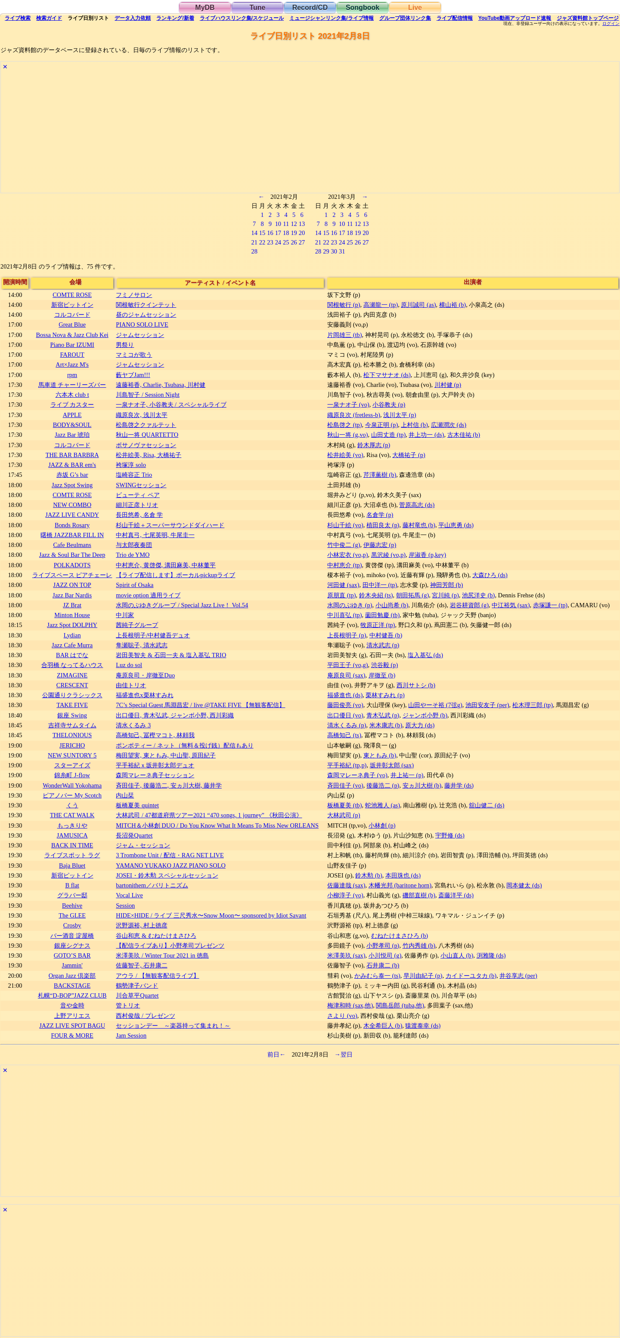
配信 (455, 18)
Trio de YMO (132, 554)
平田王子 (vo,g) (347, 664)
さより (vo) (342, 1015)
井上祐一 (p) (407, 775)
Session (125, 905)
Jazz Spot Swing (72, 485)
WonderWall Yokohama (72, 785)
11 (286, 223)
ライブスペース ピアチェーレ (72, 575)
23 (270, 242)
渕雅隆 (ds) (491, 955)
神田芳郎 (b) (446, 584)
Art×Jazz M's (72, 364)
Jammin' (72, 965)
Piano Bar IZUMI (72, 344)
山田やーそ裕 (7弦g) (435, 704)
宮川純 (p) (445, 595)
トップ (588, 18)
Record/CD (310, 7)
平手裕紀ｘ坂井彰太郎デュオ (155, 765)
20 (302, 232)
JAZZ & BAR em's (72, 464)
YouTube (515, 18)
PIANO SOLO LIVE (142, 324)
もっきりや (72, 825)
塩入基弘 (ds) (425, 655)
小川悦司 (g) (385, 955)
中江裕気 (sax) (511, 605)
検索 (18, 18)
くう (72, 805)
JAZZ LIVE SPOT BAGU (72, 1025)
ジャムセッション (140, 334)
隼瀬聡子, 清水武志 (141, 645)
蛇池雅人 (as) (382, 805)
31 (342, 251)
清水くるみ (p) (346, 725)
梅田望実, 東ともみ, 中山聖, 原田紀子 (166, 755)
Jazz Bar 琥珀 (72, 434)
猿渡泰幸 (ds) (422, 1025)
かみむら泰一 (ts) (377, 975)
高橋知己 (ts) (344, 735)
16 (270, 232)
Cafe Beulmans (72, 544)
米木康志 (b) (385, 725)
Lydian (72, 635)
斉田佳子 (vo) (345, 785)
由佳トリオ (131, 685)
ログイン (611, 24)
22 (262, 242)
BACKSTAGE (72, 985)
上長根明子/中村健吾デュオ (153, 635)
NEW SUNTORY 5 (72, 755)
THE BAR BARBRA (72, 454)
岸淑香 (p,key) (427, 554)
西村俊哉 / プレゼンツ (145, 1015)
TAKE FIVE (72, 704)
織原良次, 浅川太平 (141, 414)
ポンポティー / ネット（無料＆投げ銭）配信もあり (184, 745)
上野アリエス (72, 1015)
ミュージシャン (331, 18)
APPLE (72, 414)
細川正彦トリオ (137, 504)
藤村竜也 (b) (419, 525)
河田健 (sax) (343, 584)
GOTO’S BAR (72, 955)
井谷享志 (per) (518, 975)
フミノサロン (134, 294)
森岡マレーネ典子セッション (155, 775)
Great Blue (72, 324)
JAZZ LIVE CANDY (72, 514)
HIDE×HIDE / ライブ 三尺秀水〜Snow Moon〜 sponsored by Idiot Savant (211, 915)
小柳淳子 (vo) (345, 895)
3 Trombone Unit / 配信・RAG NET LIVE (169, 855)
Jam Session (131, 1035)
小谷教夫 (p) (388, 404)
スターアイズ (72, 765)
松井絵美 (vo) (345, 454)
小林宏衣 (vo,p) (347, 554)
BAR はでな (72, 655)
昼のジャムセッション (146, 314)
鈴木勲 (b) (368, 875)
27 (302, 242)
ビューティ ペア (138, 494)
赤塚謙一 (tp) (550, 605)
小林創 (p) (382, 825)
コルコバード (72, 314)
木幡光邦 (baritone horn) (400, 885)
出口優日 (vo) (345, 715)
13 (302, 223)
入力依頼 (133, 18)
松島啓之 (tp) (344, 424)
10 (278, 223)
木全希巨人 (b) (382, 1025)
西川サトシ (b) (416, 685)
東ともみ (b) (379, 755)
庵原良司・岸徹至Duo (145, 675)
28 (254, 251)
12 (294, 223)
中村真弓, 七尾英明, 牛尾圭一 (155, 534)
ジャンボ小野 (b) (425, 715)
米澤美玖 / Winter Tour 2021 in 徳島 (162, 955)
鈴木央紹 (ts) (376, 595)
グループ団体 (405, 18)
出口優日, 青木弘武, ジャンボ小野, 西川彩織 (175, 715)
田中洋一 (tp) (380, 584)
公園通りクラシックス (72, 695)
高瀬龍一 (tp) (380, 304)
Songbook (362, 7)
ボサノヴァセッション (146, 445)
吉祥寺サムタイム (72, 725)
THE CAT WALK (72, 815)
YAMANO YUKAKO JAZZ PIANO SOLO (171, 865)
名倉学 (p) (379, 514)
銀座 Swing (72, 715)
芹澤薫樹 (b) (379, 474)
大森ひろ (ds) (490, 575)
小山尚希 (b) (391, 605)
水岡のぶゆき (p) (349, 605)
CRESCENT (72, 685)
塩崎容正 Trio (134, 474)
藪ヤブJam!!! (133, 374)
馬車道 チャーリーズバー (72, 384)
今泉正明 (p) (381, 424)
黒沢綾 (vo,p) (388, 554)
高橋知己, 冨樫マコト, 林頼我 (155, 735)
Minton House (72, 615)
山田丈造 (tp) (388, 434)
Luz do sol (129, 664)
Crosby (72, 925)
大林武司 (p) (343, 815)
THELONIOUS (72, 735)
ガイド (49, 18)
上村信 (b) (414, 424)
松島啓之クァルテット (146, 424)
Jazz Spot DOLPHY (72, 624)
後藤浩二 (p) (382, 785)
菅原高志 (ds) (416, 504)
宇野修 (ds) (450, 835)
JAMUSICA (72, 835)
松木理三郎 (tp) (532, 704)
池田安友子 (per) (487, 704)
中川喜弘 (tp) (344, 615)
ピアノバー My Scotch (72, 795)
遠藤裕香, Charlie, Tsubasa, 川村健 (160, 384)
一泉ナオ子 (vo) (348, 404)
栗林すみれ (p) (385, 695)
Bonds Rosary (72, 525)
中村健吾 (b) (385, 635)
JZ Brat (72, 605)
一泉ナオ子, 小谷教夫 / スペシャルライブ (171, 404)
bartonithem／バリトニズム (152, 885)
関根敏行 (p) (343, 304)
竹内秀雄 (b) (419, 945)
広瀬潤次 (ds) (448, 424)
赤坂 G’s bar (72, 474)
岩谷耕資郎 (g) (469, 605)
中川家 (125, 615)
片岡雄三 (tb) (344, 334)
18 (286, 232)
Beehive (72, 905)
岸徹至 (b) (382, 675)
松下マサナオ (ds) (387, 374)
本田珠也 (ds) (403, 875)
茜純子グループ (137, 624)
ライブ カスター (72, 404)
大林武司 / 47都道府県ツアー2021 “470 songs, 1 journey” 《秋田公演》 (209, 815)
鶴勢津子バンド (137, 985)
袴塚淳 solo (131, 464)
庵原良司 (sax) (346, 675)
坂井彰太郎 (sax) (392, 765)
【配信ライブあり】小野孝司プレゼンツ (170, 945)
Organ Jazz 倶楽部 (72, 975)
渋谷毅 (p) (384, 664)
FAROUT (72, 354)
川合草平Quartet (137, 995)
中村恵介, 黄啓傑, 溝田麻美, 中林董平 (166, 565)
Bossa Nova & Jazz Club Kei (72, 334)
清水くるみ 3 (133, 725)
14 (254, 232)
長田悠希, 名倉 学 (139, 514)
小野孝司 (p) (382, 945)
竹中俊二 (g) (343, 544)
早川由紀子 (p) (422, 975)
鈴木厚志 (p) (373, 445)
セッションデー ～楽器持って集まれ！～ (173, 1025)
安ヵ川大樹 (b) (422, 785)
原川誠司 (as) (418, 304)
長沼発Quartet (134, 835)
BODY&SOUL (72, 424)
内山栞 (125, 795)
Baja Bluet (72, 865)
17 (278, 232)
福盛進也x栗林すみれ (144, 695)
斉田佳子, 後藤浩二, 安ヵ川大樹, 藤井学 (169, 785)
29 (326, 251)
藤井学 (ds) (459, 785)
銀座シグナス (72, 945)
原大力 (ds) (419, 725)
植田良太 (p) (382, 525)
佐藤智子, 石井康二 (141, 965)
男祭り (125, 344)
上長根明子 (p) (346, 635)
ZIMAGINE (72, 675)
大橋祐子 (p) (408, 454)
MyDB (204, 7)
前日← (276, 1054)
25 (286, 242)
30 (334, 251)
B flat (72, 885)
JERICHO (72, 745)
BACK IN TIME (72, 845)
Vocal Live (129, 895)
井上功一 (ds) (426, 434)
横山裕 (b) (452, 304)
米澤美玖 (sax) (346, 955)
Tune (257, 7)
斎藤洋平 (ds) (456, 895)
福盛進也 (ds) (345, 695)
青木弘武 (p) (382, 715)
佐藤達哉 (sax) (346, 885)
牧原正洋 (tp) (377, 624)
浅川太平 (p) (399, 414)
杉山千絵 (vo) (345, 525)
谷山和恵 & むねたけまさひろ (156, 935)
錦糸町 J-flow (72, 775)
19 (294, 232)
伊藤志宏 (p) (379, 544)
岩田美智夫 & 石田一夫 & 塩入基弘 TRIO (171, 655)
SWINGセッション (141, 485)
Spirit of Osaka (134, 584)
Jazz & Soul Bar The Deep (72, 554)
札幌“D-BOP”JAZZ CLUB (72, 995)
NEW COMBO (72, 504)
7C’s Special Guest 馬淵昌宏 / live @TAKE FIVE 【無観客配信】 (200, 704)
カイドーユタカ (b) (471, 975)
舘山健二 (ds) (486, 805)
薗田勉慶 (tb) (382, 615)
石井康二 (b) (382, 965)
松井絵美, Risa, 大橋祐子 (148, 454)
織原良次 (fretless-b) (353, 414)
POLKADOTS (72, 565)
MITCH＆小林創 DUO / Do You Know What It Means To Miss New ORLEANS (217, 825)
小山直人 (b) (456, 955)
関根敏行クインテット (146, 304)
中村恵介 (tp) (344, 565)
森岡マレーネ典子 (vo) (357, 775)
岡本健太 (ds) (524, 885)
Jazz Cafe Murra (72, 645)
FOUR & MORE (72, 1035)
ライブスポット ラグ (72, 855)
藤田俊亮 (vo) (345, 704)
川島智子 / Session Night (148, 394)
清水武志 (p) (382, 645)
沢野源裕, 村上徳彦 (141, 925)
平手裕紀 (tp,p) (346, 765)
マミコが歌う (134, 354)
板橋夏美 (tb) (344, 805)
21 (254, 242)
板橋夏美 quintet (137, 805)
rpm (72, 374)
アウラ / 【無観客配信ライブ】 (157, 975)
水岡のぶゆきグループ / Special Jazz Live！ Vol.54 (182, 605)
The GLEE (72, 915)
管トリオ (128, 1005)
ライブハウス (242, 18)
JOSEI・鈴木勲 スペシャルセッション (167, 875)
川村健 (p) (447, 384)
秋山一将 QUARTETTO (147, 434)
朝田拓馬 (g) (412, 595)
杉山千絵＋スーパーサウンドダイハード (170, 525)
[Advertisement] (259, 132)
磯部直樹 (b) (419, 895)
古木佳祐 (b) (463, 434)
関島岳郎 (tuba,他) (400, 1005)
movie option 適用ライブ (148, 595)
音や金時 (72, 1005)
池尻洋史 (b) (478, 595)
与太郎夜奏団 (134, 544)
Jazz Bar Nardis (72, 595)
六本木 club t (72, 394)
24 (278, 242)
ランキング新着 (175, 18)
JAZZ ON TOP (72, 584)
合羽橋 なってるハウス (72, 664)
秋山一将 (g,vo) (347, 434)
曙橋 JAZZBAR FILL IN (72, 534)
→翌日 (344, 1054)
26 (294, 242)
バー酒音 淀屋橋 (72, 935)
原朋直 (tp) (341, 595)
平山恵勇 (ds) (456, 525)
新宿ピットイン (72, 304)
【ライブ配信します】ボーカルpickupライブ (175, 575)
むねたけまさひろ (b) (399, 935)
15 (262, 232)
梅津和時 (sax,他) (350, 1005)
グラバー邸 (72, 895)
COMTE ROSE (72, 294)
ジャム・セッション (143, 845)
